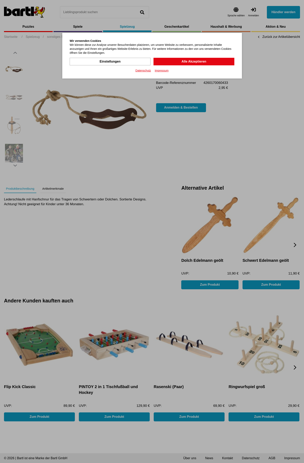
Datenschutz (143, 70)
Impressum (161, 70)
